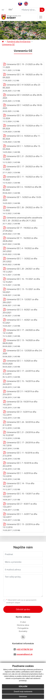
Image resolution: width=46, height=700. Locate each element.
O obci (23, 622)
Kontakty (23, 631)
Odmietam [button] (23, 697)
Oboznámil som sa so (21, 601)
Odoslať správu (23, 609)
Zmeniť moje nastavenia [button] (23, 691)
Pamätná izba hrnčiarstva (18, 41)
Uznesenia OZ (8, 44)
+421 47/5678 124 (24, 649)
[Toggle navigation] (40, 17)
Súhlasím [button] (23, 686)
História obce (23, 625)
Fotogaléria (23, 628)
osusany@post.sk (24, 654)
